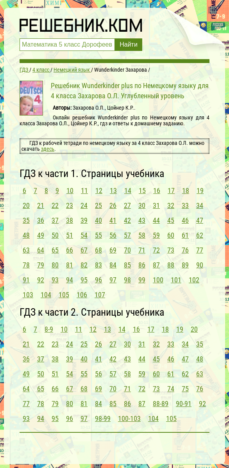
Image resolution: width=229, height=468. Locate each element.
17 (171, 190)
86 (141, 265)
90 (199, 265)
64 (40, 250)
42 (127, 220)
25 (98, 205)
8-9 (49, 329)
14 (127, 190)
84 (112, 265)
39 (84, 220)
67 (84, 250)
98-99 (103, 418)
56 (112, 235)
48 (26, 235)
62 (199, 235)
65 (55, 250)
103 (28, 295)
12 (98, 190)
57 (127, 235)
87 (156, 265)
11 (84, 190)
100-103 (129, 418)
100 (158, 280)
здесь (47, 149)
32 (170, 205)
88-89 (160, 403)
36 (40, 220)
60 (170, 235)
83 (98, 265)
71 (141, 250)
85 (127, 265)
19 (200, 190)
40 (98, 220)
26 (112, 205)
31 (156, 205)
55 (98, 235)
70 (127, 250)
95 (84, 280)
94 (69, 280)
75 (185, 389)
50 (55, 235)
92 (40, 280)
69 (112, 250)
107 (100, 295)
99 (141, 280)
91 (26, 280)
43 (141, 220)
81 (69, 265)
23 (69, 205)
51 (69, 235)
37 (55, 220)
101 (176, 280)
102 (194, 280)
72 (156, 250)
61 (185, 235)
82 (84, 265)
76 (185, 250)
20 (26, 205)
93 (55, 280)
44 (156, 220)
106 (82, 295)
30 (141, 205)
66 (69, 250)
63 (26, 250)
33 (185, 205)
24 (84, 205)
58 (141, 235)
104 (46, 295)
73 (170, 250)
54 (84, 235)
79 (40, 265)
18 (185, 190)
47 (199, 220)
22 (55, 205)
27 (127, 205)
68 (98, 250)
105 (64, 295)
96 (98, 280)
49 (40, 235)
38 (69, 220)
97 (112, 280)
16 (156, 190)
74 (170, 389)
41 (112, 220)
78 (26, 265)
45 (170, 220)
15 (142, 190)
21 (40, 205)
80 (55, 265)
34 (199, 205)
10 (69, 190)
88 (170, 265)
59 (156, 235)
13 (113, 190)
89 (185, 265)
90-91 (183, 403)
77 (199, 250)
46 (185, 220)
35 (26, 220)
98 (127, 280)
